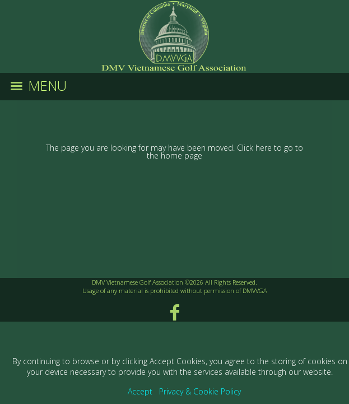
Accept (140, 391)
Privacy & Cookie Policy (200, 391)
